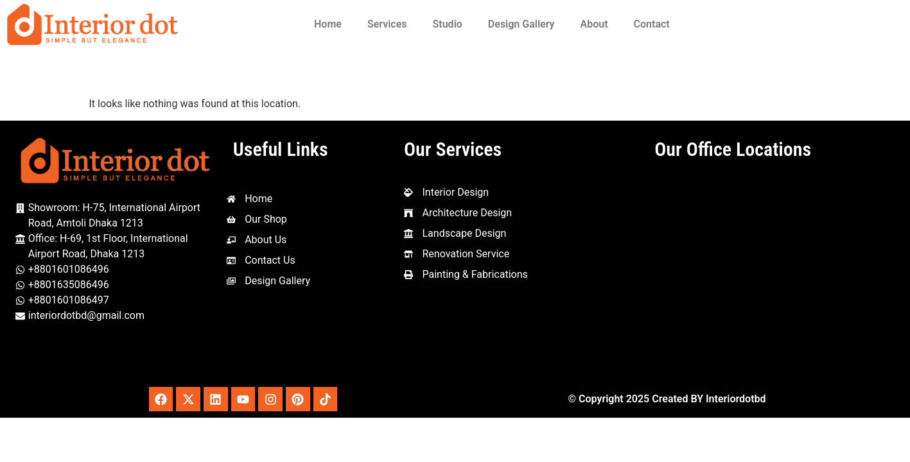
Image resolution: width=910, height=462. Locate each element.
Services (387, 24)
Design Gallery (521, 24)
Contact (652, 24)
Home (328, 24)
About (594, 24)
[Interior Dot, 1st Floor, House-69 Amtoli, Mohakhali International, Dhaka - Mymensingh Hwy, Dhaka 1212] (733, 273)
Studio (447, 24)
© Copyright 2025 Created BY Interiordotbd (667, 399)
